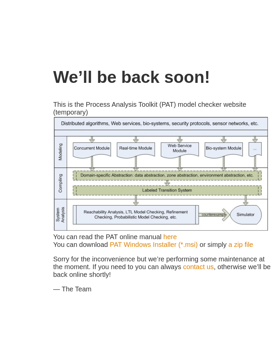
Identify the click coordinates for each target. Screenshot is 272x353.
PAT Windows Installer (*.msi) (154, 244)
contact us (198, 266)
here (170, 236)
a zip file (241, 244)
